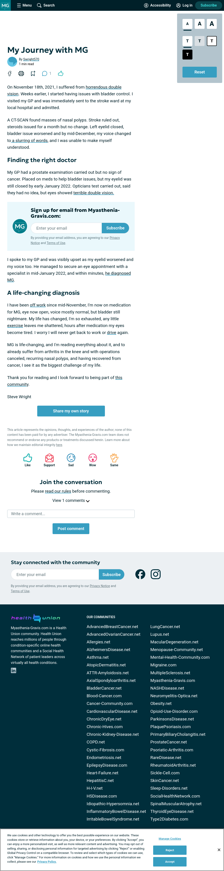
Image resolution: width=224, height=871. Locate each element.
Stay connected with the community (55, 562)
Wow (90, 460)
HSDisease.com (102, 796)
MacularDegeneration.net (174, 642)
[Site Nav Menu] (24, 5)
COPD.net (96, 742)
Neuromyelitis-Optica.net (174, 695)
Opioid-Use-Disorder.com (174, 711)
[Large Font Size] (200, 24)
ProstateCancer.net (168, 742)
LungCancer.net (165, 626)
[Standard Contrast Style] (187, 41)
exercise (15, 325)
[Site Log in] (184, 5)
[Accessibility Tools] (157, 5)
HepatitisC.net (100, 780)
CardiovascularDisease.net (112, 711)
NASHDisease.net (167, 688)
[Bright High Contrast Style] (212, 41)
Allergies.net (98, 642)
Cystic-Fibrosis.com (105, 749)
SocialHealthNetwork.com (175, 796)
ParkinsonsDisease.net (172, 719)
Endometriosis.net (104, 757)
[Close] (219, 850)
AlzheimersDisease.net (108, 649)
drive (111, 332)
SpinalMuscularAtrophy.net (176, 803)
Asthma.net (98, 657)
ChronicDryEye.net (104, 719)
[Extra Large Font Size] (212, 24)
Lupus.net (159, 634)
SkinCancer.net (164, 780)
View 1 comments (70, 500)
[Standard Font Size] (187, 24)
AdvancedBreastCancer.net (112, 626)
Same (112, 460)
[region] (112, 850)
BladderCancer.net (104, 688)
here (59, 445)
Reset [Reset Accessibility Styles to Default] (199, 72)
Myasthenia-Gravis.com (172, 680)
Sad (69, 460)
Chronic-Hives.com (105, 726)
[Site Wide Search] (45, 5)
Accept (170, 861)
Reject (170, 850)
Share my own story (71, 411)
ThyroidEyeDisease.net (172, 811)
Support (47, 460)
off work (38, 305)
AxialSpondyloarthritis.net (111, 680)
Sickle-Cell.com (165, 772)
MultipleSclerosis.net (170, 672)
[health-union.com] (35, 617)
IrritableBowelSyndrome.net (113, 819)
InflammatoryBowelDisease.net (116, 811)
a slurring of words (29, 140)
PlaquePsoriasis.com (170, 726)
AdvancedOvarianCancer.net (113, 634)
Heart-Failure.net (102, 772)
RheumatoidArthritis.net (173, 765)
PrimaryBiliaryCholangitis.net (178, 734)
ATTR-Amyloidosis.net (108, 672)
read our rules (58, 491)
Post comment (71, 528)
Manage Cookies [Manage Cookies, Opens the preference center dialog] (170, 838)
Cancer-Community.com (110, 703)
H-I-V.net (95, 788)
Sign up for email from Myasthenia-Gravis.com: (75, 213)
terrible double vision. (93, 192)
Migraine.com (163, 665)
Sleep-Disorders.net (169, 788)
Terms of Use (56, 243)
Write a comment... (28, 513)
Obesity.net (161, 703)
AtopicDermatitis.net (106, 665)
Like (25, 460)
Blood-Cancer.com (104, 695)
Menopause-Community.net (176, 649)
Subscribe (209, 5)
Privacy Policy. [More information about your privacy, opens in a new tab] (46, 861)
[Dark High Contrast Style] (187, 54)
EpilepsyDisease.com (107, 765)
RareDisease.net (165, 757)
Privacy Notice (100, 586)
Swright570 (31, 59)
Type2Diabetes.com (169, 819)
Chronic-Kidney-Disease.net (113, 734)
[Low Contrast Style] (200, 41)
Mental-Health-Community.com (180, 657)
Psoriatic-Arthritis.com (171, 749)
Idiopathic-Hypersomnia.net (113, 803)
